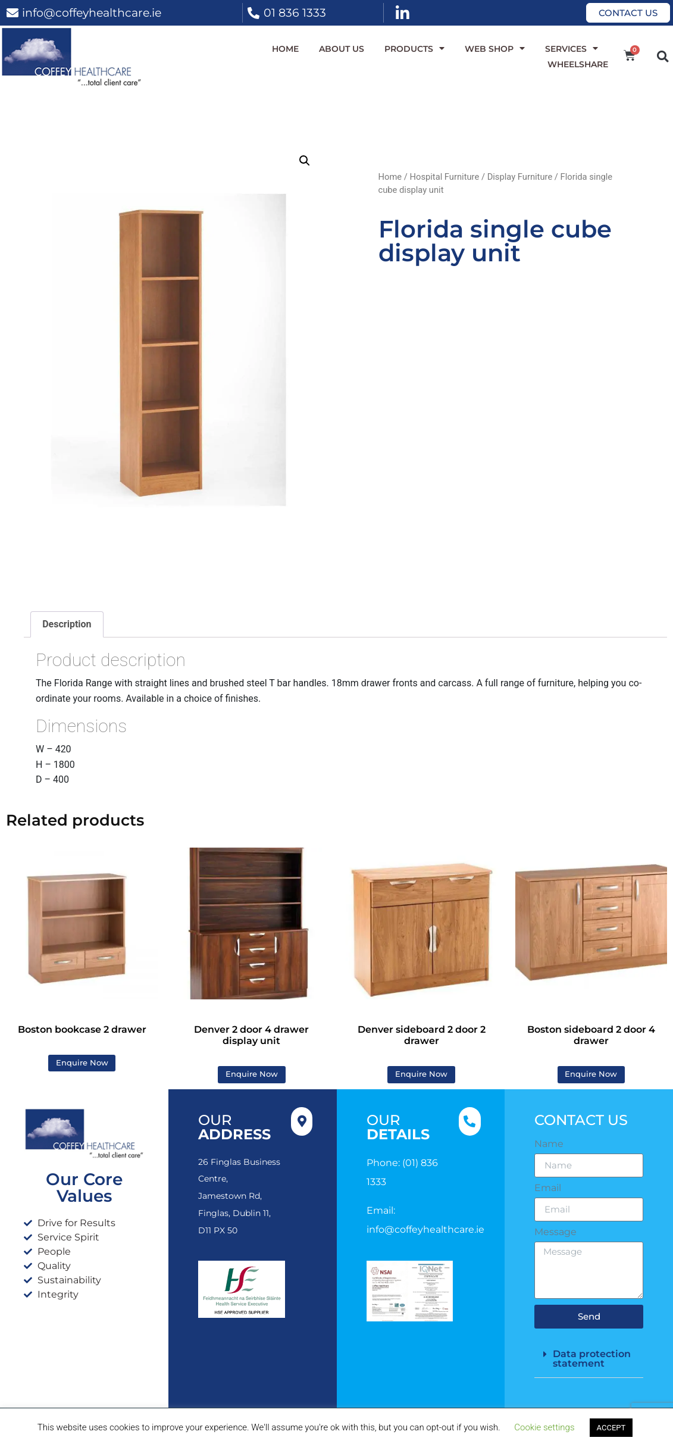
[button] (662, 56)
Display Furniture (520, 176)
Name (549, 1144)
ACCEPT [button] (611, 1427)
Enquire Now (82, 1062)
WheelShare (577, 64)
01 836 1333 (295, 12)
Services (571, 49)
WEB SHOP (495, 49)
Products (414, 49)
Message (555, 1232)
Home (285, 48)
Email (547, 1188)
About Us (341, 48)
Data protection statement (592, 1358)
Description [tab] (66, 624)
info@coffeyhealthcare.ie (91, 12)
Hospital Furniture (444, 176)
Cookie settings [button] (544, 1427)
